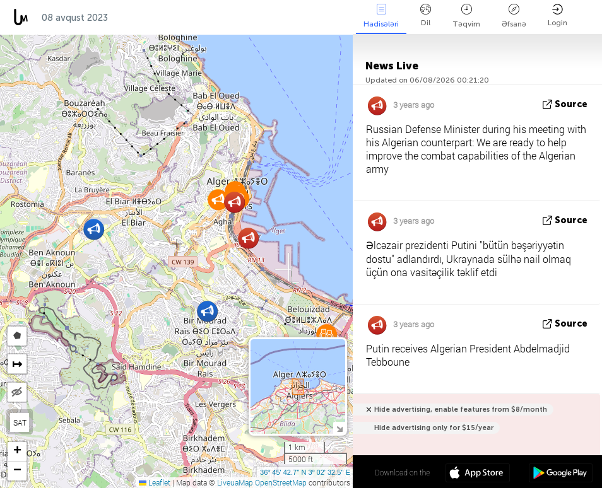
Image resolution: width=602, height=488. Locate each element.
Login (557, 15)
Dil (425, 15)
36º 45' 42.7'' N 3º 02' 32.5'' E (305, 472)
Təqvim (466, 16)
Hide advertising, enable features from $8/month (460, 409)
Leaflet (154, 482)
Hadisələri (381, 16)
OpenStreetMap (281, 482)
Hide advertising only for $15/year (433, 428)
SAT (20, 422)
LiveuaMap (235, 482)
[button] (93, 229)
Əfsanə (514, 16)
